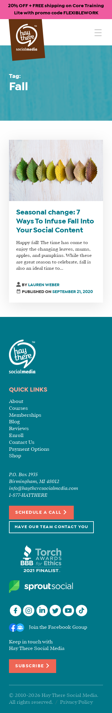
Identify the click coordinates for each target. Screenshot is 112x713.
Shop (15, 456)
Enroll (16, 435)
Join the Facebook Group (58, 627)
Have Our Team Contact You (51, 527)
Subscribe (32, 665)
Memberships (25, 415)
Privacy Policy (76, 702)
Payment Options (29, 449)
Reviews (19, 429)
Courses (18, 408)
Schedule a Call (41, 512)
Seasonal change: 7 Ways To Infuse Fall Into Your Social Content (55, 222)
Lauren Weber (43, 285)
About (16, 401)
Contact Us (21, 442)
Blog (14, 422)
